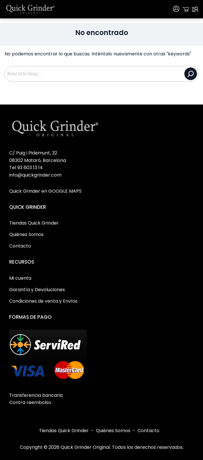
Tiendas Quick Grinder (64, 430)
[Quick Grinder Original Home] (30, 9)
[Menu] (195, 9)
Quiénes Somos (113, 430)
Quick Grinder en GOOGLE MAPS (45, 191)
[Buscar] (190, 73)
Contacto (148, 430)
